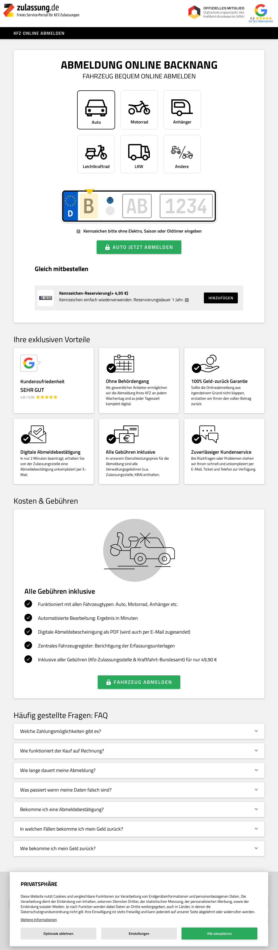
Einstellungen (139, 933)
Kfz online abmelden (39, 33)
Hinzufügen (220, 298)
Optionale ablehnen (58, 933)
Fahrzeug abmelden (143, 682)
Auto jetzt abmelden (143, 247)
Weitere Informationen (39, 919)
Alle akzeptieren (219, 933)
